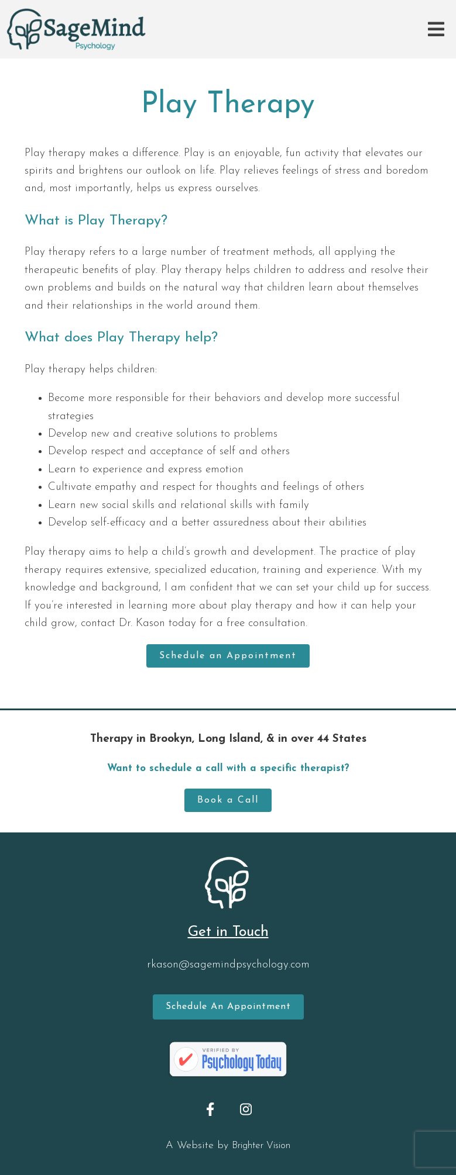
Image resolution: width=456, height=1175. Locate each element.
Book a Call (228, 800)
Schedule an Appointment (228, 656)
